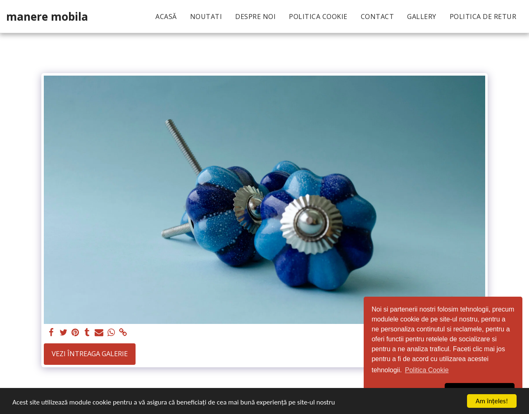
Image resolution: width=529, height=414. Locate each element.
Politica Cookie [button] (427, 370)
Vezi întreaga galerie (90, 353)
